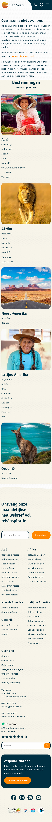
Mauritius (6, 247)
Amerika (5, 318)
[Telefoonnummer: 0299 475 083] (35, 5)
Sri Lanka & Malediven (13, 167)
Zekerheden (7, 665)
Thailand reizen (9, 590)
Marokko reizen (35, 563)
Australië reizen (9, 625)
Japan (4, 153)
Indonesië (6, 149)
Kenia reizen (34, 559)
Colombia (6, 393)
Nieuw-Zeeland (9, 478)
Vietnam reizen (9, 594)
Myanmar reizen (10, 577)
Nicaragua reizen (36, 634)
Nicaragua (6, 407)
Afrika (6, 229)
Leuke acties (8, 678)
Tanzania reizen (35, 577)
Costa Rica (6, 398)
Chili (3, 389)
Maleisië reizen (9, 572)
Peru (4, 416)
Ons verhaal (7, 660)
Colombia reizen (36, 621)
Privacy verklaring (10, 682)
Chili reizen (33, 616)
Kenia (4, 238)
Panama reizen (35, 638)
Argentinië (6, 379)
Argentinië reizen (36, 607)
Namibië (5, 252)
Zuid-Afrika (7, 261)
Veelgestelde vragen (12, 669)
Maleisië (5, 163)
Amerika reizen (9, 607)
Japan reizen (8, 563)
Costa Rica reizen (36, 625)
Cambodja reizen (10, 555)
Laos (3, 158)
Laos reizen (7, 568)
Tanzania (6, 257)
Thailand (6, 172)
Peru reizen (33, 643)
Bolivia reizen (34, 612)
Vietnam (5, 177)
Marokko (6, 243)
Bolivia (4, 384)
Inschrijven (41, 535)
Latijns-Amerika (14, 374)
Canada (5, 323)
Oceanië (8, 468)
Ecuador (5, 402)
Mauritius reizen (36, 568)
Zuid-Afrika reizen (37, 581)
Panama (5, 412)
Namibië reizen (35, 572)
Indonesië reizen (10, 559)
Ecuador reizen (35, 629)
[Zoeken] (47, 745)
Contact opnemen (18, 780)
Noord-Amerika (14, 313)
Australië (6, 473)
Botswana (6, 233)
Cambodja (6, 144)
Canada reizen (9, 612)
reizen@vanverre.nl (23, 56)
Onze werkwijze (9, 673)
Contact (5, 656)
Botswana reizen (36, 555)
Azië (5, 139)
